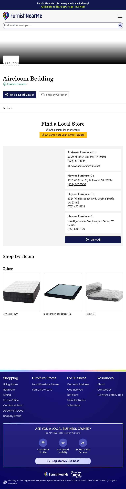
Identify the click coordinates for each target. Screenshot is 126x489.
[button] (121, 16)
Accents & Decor (14, 411)
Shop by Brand (12, 416)
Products (7, 108)
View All (93, 240)
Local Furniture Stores (45, 384)
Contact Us (104, 390)
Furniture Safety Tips (110, 395)
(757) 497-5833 (76, 206)
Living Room (10, 384)
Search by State (42, 390)
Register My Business (63, 461)
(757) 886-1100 (76, 229)
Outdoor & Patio (13, 405)
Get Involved (75, 390)
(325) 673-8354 (76, 161)
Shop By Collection (54, 95)
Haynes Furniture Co (81, 175)
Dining (7, 395)
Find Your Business (78, 384)
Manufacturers (76, 400)
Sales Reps (73, 405)
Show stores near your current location (63, 135)
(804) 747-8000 (77, 184)
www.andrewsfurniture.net (85, 166)
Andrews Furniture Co (82, 152)
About (101, 384)
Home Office (11, 400)
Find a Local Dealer (19, 95)
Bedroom (9, 390)
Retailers (72, 395)
